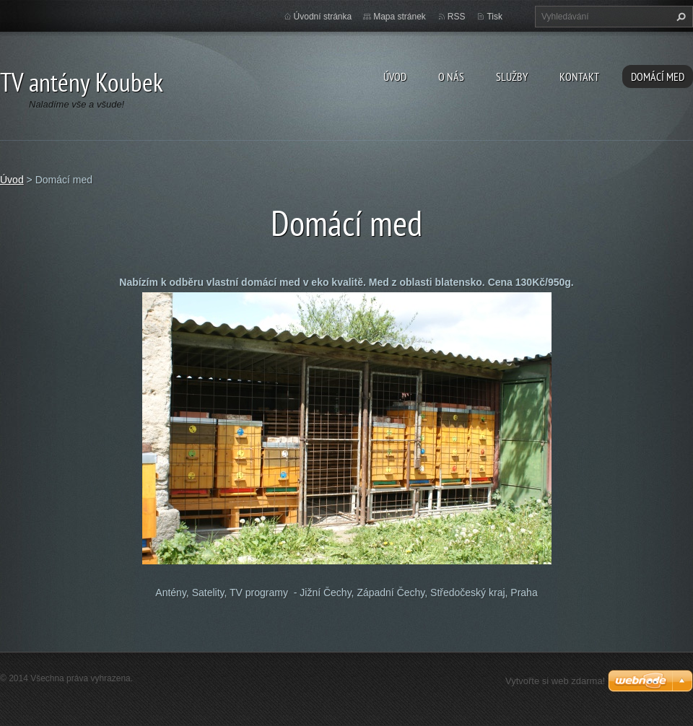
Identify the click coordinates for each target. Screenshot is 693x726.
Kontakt (579, 76)
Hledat (679, 16)
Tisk (494, 17)
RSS (457, 17)
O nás (451, 76)
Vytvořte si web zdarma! (555, 680)
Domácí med (657, 76)
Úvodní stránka (323, 17)
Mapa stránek (399, 17)
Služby (512, 76)
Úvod (394, 76)
